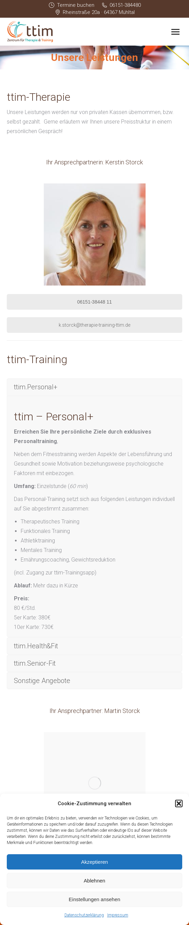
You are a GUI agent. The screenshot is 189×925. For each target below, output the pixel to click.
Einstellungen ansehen (94, 899)
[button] (178, 803)
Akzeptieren (94, 862)
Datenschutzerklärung (84, 915)
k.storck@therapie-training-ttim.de (94, 325)
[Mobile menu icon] (175, 31)
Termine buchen (71, 5)
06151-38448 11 (94, 302)
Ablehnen (94, 880)
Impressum (117, 915)
